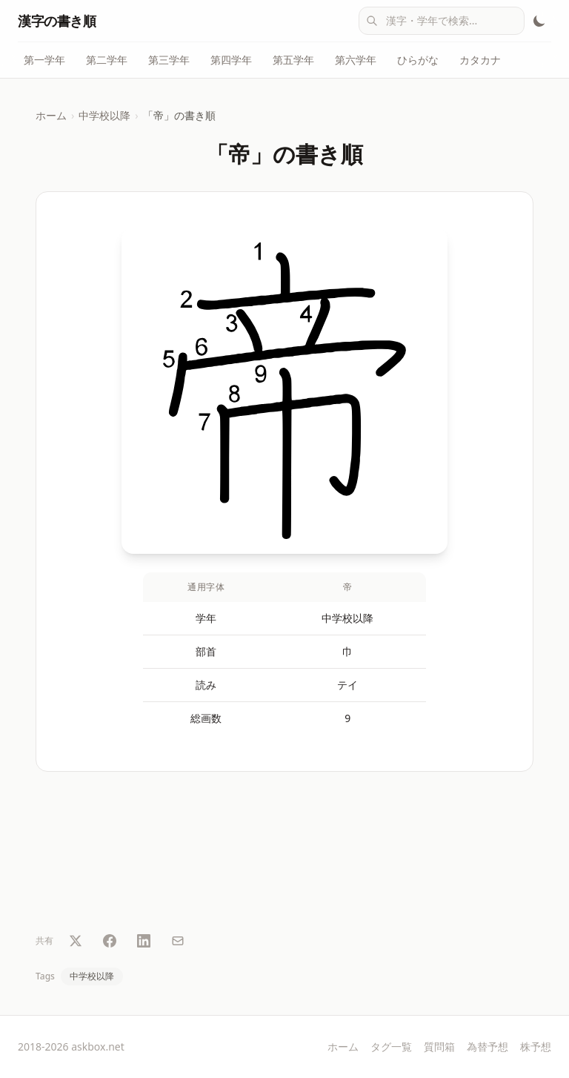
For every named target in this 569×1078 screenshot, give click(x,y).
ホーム (51, 115)
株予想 (535, 1046)
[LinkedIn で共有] (144, 941)
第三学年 (169, 60)
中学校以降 (104, 115)
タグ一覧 (391, 1046)
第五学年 (293, 60)
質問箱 (439, 1046)
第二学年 (106, 60)
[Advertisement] (284, 854)
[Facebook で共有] (109, 941)
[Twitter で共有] (75, 941)
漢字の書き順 (57, 21)
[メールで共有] (178, 941)
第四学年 (231, 60)
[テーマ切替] (539, 21)
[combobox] (442, 21)
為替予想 (487, 1046)
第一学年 (44, 60)
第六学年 (355, 60)
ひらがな (418, 60)
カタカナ (480, 60)
